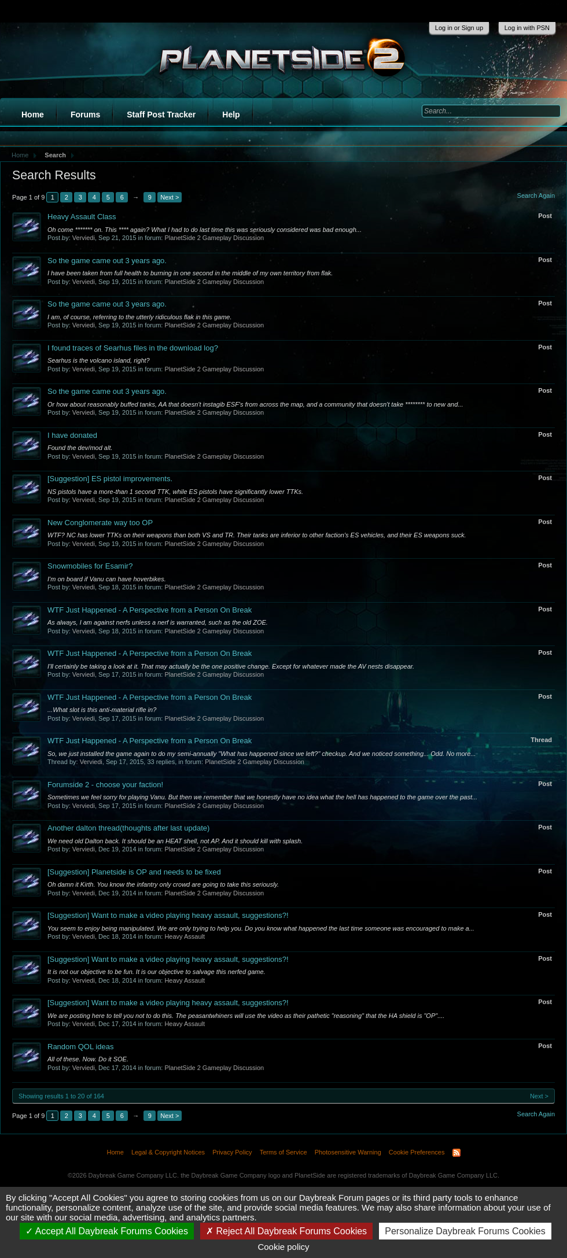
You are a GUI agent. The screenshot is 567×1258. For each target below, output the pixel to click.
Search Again (536, 195)
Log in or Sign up (459, 27)
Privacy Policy (232, 1152)
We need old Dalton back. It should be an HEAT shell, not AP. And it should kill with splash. (175, 841)
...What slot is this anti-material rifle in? (101, 709)
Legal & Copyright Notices (168, 1152)
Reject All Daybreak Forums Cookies (286, 1231)
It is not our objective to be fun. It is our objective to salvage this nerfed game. (156, 971)
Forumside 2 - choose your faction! (105, 784)
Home (32, 114)
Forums (85, 114)
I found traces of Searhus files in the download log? (132, 348)
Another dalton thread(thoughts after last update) (128, 828)
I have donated (72, 435)
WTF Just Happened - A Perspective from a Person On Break (149, 610)
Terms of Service (283, 1152)
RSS (456, 1153)
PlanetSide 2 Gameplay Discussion (214, 237)
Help (231, 114)
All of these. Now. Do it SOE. (87, 1059)
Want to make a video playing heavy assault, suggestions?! (168, 915)
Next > (169, 197)
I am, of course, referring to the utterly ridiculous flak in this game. (139, 316)
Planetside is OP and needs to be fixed (134, 872)
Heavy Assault (184, 936)
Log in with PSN (527, 27)
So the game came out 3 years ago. (107, 260)
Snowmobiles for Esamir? (89, 566)
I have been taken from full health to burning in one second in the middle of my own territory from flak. (190, 273)
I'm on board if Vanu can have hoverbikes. (106, 578)
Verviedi (83, 237)
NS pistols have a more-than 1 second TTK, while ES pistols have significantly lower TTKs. (175, 491)
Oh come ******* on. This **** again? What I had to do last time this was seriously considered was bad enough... (204, 229)
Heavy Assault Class (81, 216)
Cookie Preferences (417, 1152)
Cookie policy (283, 1247)
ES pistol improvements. (109, 478)
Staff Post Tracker (161, 114)
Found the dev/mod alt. (80, 447)
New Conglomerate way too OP (100, 522)
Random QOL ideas (80, 1046)
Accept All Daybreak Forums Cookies (106, 1231)
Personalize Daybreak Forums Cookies (465, 1231)
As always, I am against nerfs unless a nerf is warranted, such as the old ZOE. (157, 622)
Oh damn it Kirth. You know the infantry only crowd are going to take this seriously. (163, 884)
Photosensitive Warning (348, 1152)
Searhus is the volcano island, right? (98, 360)
